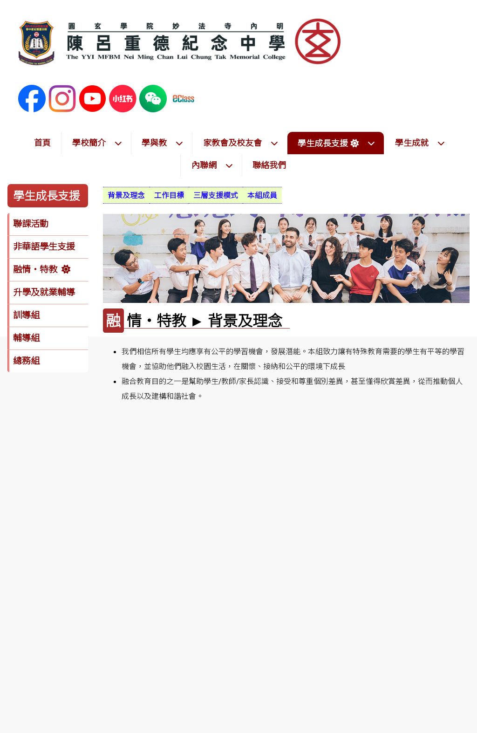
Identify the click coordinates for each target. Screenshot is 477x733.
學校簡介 (97, 142)
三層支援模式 (215, 195)
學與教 (163, 142)
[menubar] (192, 195)
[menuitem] (126, 195)
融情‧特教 (35, 269)
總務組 (26, 360)
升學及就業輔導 (44, 292)
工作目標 (169, 195)
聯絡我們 (269, 165)
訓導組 (26, 315)
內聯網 (212, 165)
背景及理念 (126, 195)
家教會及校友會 (241, 142)
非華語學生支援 (44, 246)
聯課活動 (30, 223)
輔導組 (26, 337)
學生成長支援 (336, 143)
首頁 (42, 142)
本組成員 (262, 195)
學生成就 (420, 142)
